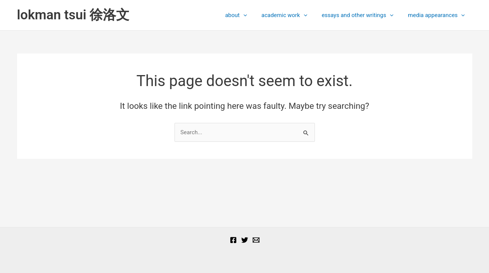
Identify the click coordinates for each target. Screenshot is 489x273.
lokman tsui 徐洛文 (73, 15)
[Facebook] (233, 240)
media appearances (438, 15)
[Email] (256, 240)
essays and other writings (362, 15)
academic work (292, 15)
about (247, 15)
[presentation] (254, 15)
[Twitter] (244, 240)
